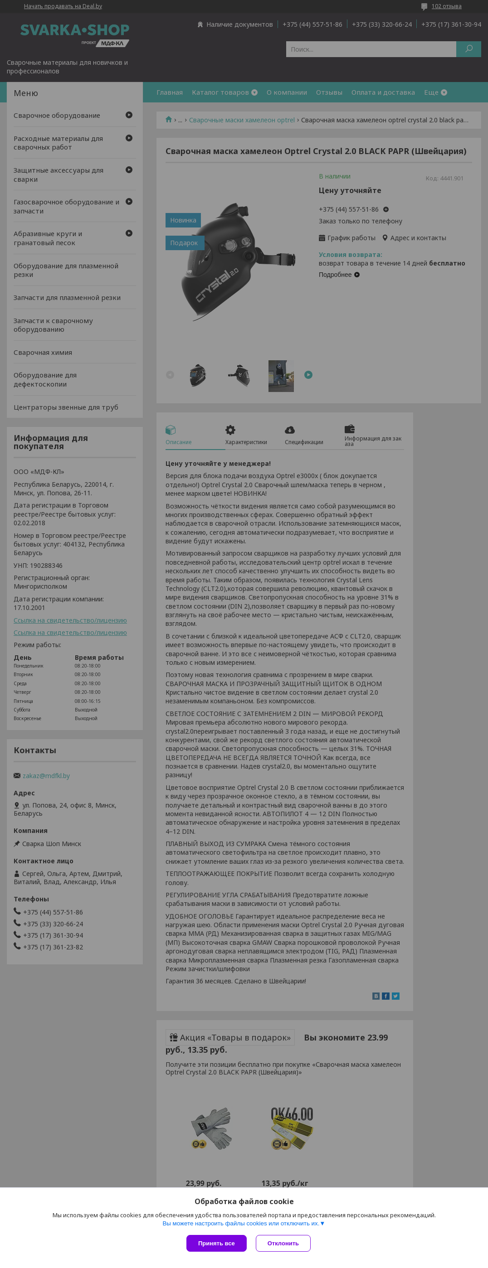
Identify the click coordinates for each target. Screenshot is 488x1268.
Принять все (216, 1243)
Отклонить (283, 1243)
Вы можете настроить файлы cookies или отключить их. (240, 1223)
